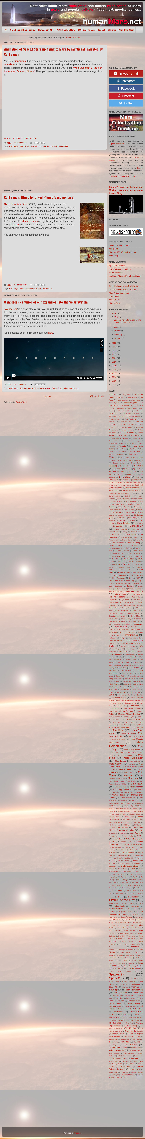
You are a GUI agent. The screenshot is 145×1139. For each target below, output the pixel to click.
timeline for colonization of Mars (122, 176)
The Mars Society (130, 1026)
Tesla (136, 1015)
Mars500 (115, 792)
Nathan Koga (126, 842)
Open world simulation (130, 863)
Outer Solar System (42, 388)
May (116, 317)
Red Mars (136, 914)
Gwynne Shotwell (115, 624)
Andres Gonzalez (128, 430)
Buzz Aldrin (113, 490)
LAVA (111, 692)
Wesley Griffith (117, 1064)
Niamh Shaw (131, 847)
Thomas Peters (118, 1034)
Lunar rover (113, 711)
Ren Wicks (139, 917)
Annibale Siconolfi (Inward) (118, 438)
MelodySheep (138, 811)
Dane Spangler (125, 537)
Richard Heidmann (123, 922)
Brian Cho (113, 485)
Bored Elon (125, 480)
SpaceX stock (114, 981)
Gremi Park (113, 619)
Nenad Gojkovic (115, 847)
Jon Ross (112, 670)
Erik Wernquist (26, 388)
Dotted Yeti (121, 562)
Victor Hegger (114, 1053)
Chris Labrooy (128, 510)
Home (47, 396)
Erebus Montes (138, 572)
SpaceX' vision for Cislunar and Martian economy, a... (127, 321)
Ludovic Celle (130, 703)
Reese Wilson (126, 917)
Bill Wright (126, 469)
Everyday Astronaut (123, 583)
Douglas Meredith (135, 562)
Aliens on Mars (125, 422)
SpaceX (101, 30)
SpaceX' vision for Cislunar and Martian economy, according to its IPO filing (126, 190)
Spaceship (116, 974)
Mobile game (138, 825)
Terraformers (118, 1012)
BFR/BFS (138, 465)
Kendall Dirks (130, 679)
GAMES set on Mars (86, 30)
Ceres (141, 501)
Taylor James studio (125, 1009)
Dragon (126, 564)
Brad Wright (136, 480)
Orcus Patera (122, 869)
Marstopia (139, 792)
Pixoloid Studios (128, 903)
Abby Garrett (132, 397)
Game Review (115, 602)
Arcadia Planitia (114, 441)
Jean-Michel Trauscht (133, 657)
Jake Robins (123, 651)
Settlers (138, 958)
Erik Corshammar (119, 575)
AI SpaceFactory (127, 405)
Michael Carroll (134, 814)
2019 (114, 366)
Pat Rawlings (122, 880)
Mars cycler (132, 752)
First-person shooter (134, 591)
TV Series (131, 1044)
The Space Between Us (134, 1031)
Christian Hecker (124, 515)
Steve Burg (119, 998)
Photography (133, 897)
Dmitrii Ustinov (138, 551)
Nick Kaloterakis (135, 850)
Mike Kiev (137, 819)
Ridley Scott (129, 925)
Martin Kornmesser (128, 798)
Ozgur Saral (139, 871)
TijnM (139, 1036)
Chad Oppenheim (118, 504)
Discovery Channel (122, 551)
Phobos (120, 897)
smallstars (121, 963)
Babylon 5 (139, 460)
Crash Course (135, 532)
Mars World (139, 790)
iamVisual (20, 61)
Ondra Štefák (123, 861)
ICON (122, 632)
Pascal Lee (125, 877)
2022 (114, 354)
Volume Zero (138, 1056)
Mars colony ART (46, 30)
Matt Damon (139, 803)
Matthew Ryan (129, 806)
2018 (114, 369)
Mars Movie (129, 775)
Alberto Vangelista (117, 408)
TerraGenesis (125, 1015)
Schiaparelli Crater (126, 950)
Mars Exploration (45, 289)
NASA (140, 835)
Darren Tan (139, 540)
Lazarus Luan (121, 692)
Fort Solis (136, 597)
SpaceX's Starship (117, 266)
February (118, 334)
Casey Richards (137, 499)
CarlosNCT (129, 496)
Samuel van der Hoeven (117, 947)
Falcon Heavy (120, 589)
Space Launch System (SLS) (123, 971)
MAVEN (134, 808)
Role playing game (127, 933)
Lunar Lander (114, 708)
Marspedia (113, 249)
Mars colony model (132, 749)
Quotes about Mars (116, 909)
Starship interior (120, 993)
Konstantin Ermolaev (119, 687)
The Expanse (115, 1023)
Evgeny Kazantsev (116, 586)
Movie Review (135, 833)
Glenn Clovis (136, 610)
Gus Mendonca (134, 621)
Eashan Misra (124, 567)
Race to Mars (132, 909)
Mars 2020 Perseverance (119, 727)
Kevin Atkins (127, 681)
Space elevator (117, 968)
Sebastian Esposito (116, 955)
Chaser (111, 507)
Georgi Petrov (127, 608)
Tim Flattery (125, 1039)
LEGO (111, 695)
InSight (122, 638)
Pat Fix (135, 877)
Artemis (122, 446)
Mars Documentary (28, 289)
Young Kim (124, 1072)
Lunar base (134, 706)
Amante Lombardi (127, 424)
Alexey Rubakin (134, 416)
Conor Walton (135, 529)
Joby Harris (136, 662)
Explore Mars (115, 296)
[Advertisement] (54, 170)
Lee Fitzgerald (135, 692)
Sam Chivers (123, 944)
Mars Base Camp (128, 733)
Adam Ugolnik (114, 403)
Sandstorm (134, 947)
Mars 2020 (137, 725)
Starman (135, 987)
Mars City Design (119, 739)
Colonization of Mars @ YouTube (123, 290)
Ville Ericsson (129, 1053)
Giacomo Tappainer (122, 610)
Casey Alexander (123, 499)
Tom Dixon (137, 1039)
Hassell (127, 624)
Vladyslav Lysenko (125, 1056)
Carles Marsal (114, 496)
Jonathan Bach (126, 670)
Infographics (131, 635)
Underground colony (118, 1047)
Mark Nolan (130, 722)
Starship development (133, 990)
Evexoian (137, 583)
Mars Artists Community (119, 293)
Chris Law (139, 510)
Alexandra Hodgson (117, 416)
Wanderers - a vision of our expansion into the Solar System (46, 302)
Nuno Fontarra (138, 855)
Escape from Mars (116, 581)
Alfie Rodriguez (130, 419)
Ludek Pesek (116, 703)
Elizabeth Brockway (128, 570)
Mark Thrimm (124, 725)
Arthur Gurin (132, 449)
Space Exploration (60, 388)
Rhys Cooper (129, 920)
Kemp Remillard (115, 679)
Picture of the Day (122, 900)
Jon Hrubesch (135, 668)
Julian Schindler (135, 676)
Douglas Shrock (114, 564)
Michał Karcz (129, 817)
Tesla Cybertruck (116, 1017)
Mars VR (128, 790)
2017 (114, 373)
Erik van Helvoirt (136, 575)
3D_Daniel (126, 394)
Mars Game (115, 763)
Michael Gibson (114, 817)
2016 (114, 377)
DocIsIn (129, 556)
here (50, 332)
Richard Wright (138, 922)
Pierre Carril (113, 903)
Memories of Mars (118, 814)
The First (129, 1023)
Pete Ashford (138, 888)
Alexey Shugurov (115, 419)
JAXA (121, 657)
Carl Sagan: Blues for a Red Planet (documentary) (39, 197)
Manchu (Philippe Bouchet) (129, 714)
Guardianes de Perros (117, 621)
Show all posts (73, 37)
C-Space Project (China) (131, 490)
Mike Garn (126, 819)
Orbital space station (130, 866)
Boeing (138, 477)
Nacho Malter (128, 836)
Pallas (131, 874)
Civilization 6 (121, 518)
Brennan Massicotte (133, 482)
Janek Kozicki (129, 654)
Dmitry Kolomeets (133, 553)
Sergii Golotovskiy (126, 958)
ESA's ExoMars (116, 273)
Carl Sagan (14, 146)
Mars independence (122, 769)
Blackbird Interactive (117, 471)
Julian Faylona (121, 676)
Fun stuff (136, 600)
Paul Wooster (117, 885)
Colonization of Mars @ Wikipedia (123, 286)
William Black (125, 1066)
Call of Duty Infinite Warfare (119, 493)
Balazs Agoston (119, 463)
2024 (114, 347)
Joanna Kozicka (123, 662)
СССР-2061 (121, 1077)
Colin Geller (139, 523)
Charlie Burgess (134, 504)
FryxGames (125, 600)
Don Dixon (116, 559)
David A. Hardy (133, 543)
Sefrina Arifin (130, 955)
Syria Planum (131, 1006)
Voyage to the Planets (119, 1058)
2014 (114, 385)
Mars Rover (136, 783)
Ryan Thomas (127, 941)
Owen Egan (126, 871)
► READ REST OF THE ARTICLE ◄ (20, 138)
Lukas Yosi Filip (121, 706)
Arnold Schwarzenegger (132, 441)
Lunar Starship (126, 711)
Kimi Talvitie (114, 684)
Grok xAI (137, 619)
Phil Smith (130, 893)
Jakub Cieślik (136, 651)
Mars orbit (133, 778)
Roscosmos (131, 939)
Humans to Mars (123, 629)
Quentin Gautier (134, 906)
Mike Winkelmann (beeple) (119, 822)
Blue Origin (120, 474)
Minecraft (137, 822)
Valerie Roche (136, 1048)
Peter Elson (131, 890)
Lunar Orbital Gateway (132, 708)
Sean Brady (125, 952)
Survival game (134, 1003)
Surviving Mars (115, 1006)
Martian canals (30, 221)
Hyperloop (136, 629)
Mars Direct (114, 300)
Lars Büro (137, 689)
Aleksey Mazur (132, 408)
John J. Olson (122, 668)
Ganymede (129, 602)
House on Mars (120, 627)
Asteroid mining (116, 454)
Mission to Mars (114, 825)
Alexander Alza (124, 411)
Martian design (118, 795)
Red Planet (113, 917)
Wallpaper (134, 1058)
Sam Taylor (135, 944)
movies (136, 157)
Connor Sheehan (120, 529)
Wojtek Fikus (135, 1069)
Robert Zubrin (136, 928)
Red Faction (124, 914)
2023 (114, 351)
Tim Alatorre (113, 1039)
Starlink (125, 987)
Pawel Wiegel (126, 888)
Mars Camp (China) (136, 736)
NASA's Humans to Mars (120, 269)
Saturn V (112, 950)
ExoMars (130, 586)
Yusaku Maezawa (137, 1072)
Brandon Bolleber (115, 482)
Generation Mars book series (130, 605)
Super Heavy (115, 1003)
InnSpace (112, 638)
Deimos (129, 548)
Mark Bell (126, 719)
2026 (114, 313)
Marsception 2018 (127, 792)
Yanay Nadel (113, 1072)
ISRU (141, 646)
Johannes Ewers (130, 665)
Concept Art (136, 525)
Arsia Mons (113, 443)
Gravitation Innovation (118, 616)
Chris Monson (117, 512)
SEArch (137, 952)
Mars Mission (35, 146)
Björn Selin (137, 469)
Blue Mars (133, 471)
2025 (114, 343)
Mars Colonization (126, 744)
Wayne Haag (138, 1061)
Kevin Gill (137, 681)
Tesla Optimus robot (136, 1017)
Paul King (125, 882)
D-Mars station (130, 534)
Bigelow (117, 469)
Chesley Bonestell (124, 507)
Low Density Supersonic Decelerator (130, 700)
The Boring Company (133, 1020)
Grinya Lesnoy (126, 619)
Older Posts (97, 396)
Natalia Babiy (118, 839)
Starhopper (135, 984)
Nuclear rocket (124, 855)
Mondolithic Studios (120, 827)
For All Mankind (117, 597)
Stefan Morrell (117, 995)
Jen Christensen (115, 660)
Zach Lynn (115, 1075)
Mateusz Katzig (135, 800)
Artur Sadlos (121, 451)
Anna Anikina (135, 435)
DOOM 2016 (129, 559)
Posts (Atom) (21, 402)
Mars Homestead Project (134, 767)
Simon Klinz (113, 960)
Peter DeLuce (117, 890)
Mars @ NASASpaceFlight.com (122, 252)
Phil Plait (119, 893)
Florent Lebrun (135, 594)
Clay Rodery (132, 518)
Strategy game (134, 1001)
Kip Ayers (127, 684)
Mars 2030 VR (138, 727)
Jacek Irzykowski (118, 649)
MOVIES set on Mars (66, 30)
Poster (140, 903)
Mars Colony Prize (116, 752)
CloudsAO (122, 520)
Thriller (130, 1034)
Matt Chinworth (126, 803)
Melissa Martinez (124, 811)
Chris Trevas (129, 512)
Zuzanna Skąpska (128, 1075)
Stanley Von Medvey (129, 981)
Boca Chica (124, 477)
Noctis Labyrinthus (127, 852)
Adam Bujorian (122, 400)
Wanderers (63, 146)
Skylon (125, 960)
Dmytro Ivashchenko (116, 556)
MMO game (127, 825)
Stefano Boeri (129, 995)
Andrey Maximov (126, 433)
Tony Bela (125, 1042)
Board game (132, 474)
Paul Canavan (114, 882)
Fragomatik (113, 600)
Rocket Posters (114, 930)
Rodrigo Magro (129, 930)
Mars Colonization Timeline (22, 30)
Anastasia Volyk (126, 427)
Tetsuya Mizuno (117, 1020)
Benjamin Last (125, 466)
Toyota (115, 1045)
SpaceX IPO (135, 979)
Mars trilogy (117, 790)
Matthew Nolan (116, 806)
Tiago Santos (128, 1036)
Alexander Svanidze (131, 413)
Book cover (113, 480)
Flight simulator (119, 594)
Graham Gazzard (133, 613)
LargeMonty (125, 689)
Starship (112, 30)
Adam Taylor (136, 400)
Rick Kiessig (116, 925)
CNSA (132, 520)
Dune (111, 567)
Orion (133, 869)
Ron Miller (132, 936)
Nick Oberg (113, 852)
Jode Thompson (115, 665)
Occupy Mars (116, 858)
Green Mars (135, 616)
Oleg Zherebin (128, 858)
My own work (114, 836)
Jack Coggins (131, 649)
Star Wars (123, 984)
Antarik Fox (136, 438)
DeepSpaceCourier (115, 548)
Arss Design (124, 443)
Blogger (77, 1133)
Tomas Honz (113, 1042)
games (112, 160)
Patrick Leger (136, 880)
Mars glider (132, 764)
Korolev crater (135, 687)
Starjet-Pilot (113, 987)
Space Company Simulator (133, 966)
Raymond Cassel (125, 911)
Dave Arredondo (118, 543)
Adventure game (130, 403)
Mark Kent (117, 722)
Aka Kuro (140, 405)
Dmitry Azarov (117, 553)
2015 (114, 381)
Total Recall (138, 1042)
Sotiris (131, 963)
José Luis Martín (128, 673)
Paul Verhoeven (137, 882)
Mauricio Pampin (123, 808)
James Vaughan (115, 654)
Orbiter (111, 869)
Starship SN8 (138, 993)
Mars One (121, 778)
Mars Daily (113, 256)
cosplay (124, 532)
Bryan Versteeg (132, 488)
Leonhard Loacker (124, 695)
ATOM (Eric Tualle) (128, 457)
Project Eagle (119, 906)
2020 (114, 362)
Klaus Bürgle (138, 684)
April (116, 327)
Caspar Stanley (116, 501)
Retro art (116, 920)
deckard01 (134, 545)
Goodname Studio (116, 613)
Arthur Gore (121, 449)
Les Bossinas (138, 695)
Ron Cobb (121, 936)
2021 (114, 358)
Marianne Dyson (128, 717)
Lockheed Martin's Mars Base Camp (124, 276)
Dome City (139, 556)
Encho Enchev (124, 572)
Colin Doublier (123, 523)
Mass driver (123, 800)
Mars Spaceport (136, 787)
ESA (138, 578)
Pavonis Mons (114, 888)
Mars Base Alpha (126, 30)
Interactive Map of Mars (119, 245)
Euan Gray (130, 581)
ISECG (133, 646)
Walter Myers (114, 1061)
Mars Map (128, 772)
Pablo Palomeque (118, 874)
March (117, 331)
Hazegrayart (138, 624)
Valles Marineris (116, 1050)
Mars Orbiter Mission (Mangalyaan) (122, 781)
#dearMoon (113, 394)
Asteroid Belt (135, 451)
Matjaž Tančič (114, 803)
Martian (15, 224)
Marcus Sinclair (114, 717)
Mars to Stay (114, 303)
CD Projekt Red (130, 501)
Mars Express (120, 761)
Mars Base (118, 730)
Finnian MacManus (115, 591)
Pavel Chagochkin (133, 885)
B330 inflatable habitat (125, 460)
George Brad (114, 608)
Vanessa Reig (135, 1050)
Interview (124, 646)
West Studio (130, 1064)
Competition (118, 526)
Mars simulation (120, 787)
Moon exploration (126, 830)
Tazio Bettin (139, 1009)
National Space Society (132, 844)
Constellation (113, 532)
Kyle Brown (113, 689)
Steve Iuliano (130, 998)
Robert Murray (123, 928)
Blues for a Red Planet (16, 204)
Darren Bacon (127, 540)
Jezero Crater (131, 660)
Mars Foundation (135, 761)
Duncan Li (137, 564)
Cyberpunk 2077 (115, 534)
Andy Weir (123, 435)
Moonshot (123, 833)
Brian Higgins (126, 485)
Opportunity (113, 866)
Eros (130, 578)
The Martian (130, 1028)
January (118, 338)
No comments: (20, 143)
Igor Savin (131, 632)
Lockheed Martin (119, 698)
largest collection (116, 144)
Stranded (121, 1001)
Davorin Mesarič (116, 545)
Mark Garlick (138, 719)
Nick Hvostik (122, 850)
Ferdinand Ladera (134, 589)
